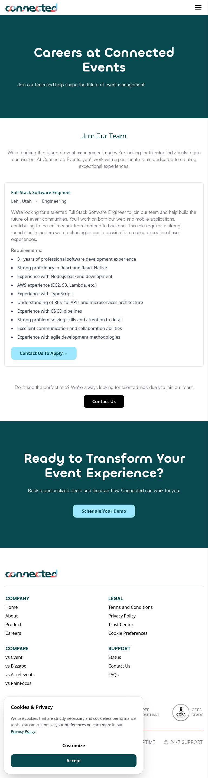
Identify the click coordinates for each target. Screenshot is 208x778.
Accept (73, 760)
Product (13, 624)
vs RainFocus (18, 683)
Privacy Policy (122, 616)
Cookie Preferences (127, 633)
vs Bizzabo (16, 666)
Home (11, 607)
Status (114, 657)
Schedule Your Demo (104, 511)
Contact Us (104, 401)
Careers (13, 633)
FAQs (113, 675)
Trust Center (121, 624)
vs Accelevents (20, 675)
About (11, 616)
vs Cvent (13, 657)
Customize (73, 745)
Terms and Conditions (130, 607)
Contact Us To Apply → (44, 353)
